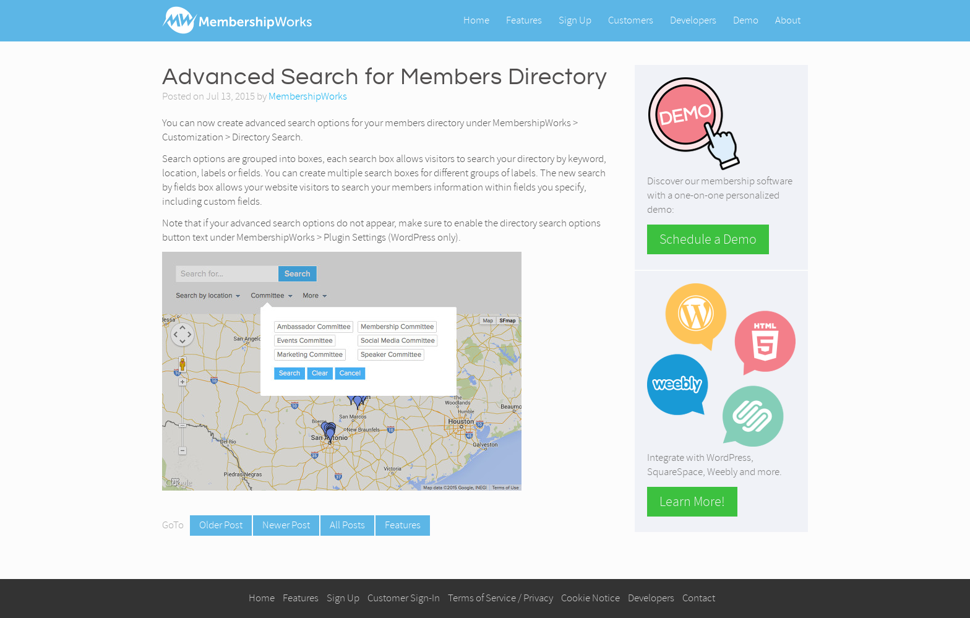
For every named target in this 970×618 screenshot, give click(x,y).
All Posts (347, 524)
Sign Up (575, 20)
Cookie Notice (590, 597)
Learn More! (692, 501)
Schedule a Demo (708, 239)
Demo (745, 20)
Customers (630, 20)
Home (476, 20)
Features (524, 20)
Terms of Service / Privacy (500, 597)
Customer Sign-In (403, 597)
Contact (698, 597)
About (787, 20)
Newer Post (286, 524)
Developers (693, 20)
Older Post (220, 524)
